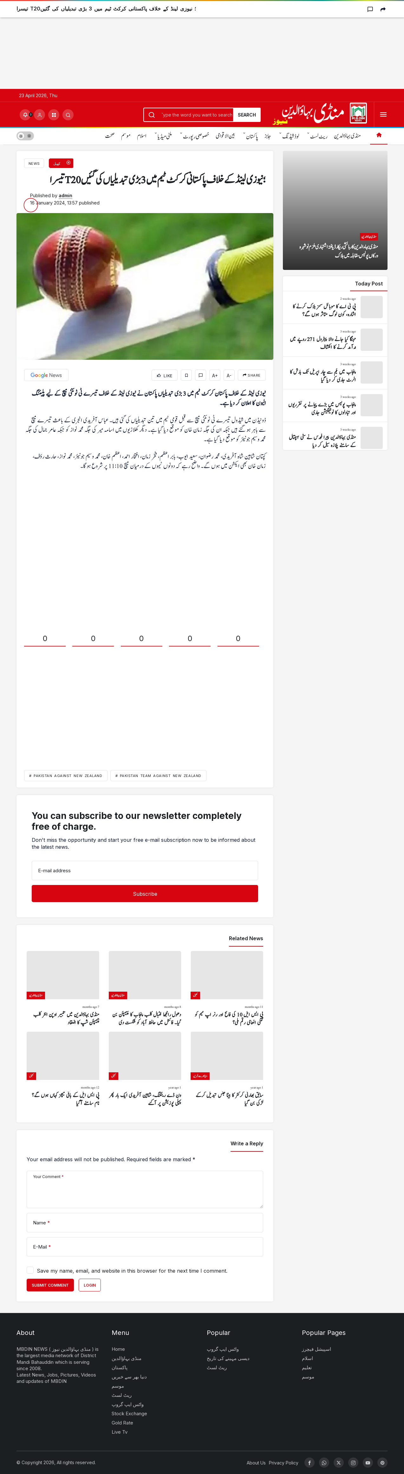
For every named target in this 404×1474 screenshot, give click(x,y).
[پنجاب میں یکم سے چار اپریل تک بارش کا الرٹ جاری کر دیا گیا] (335, 373)
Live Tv (119, 1432)
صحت (110, 136)
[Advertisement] (190, 44)
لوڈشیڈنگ (290, 137)
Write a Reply (247, 1143)
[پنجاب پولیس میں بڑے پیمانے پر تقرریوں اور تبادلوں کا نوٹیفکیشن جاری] (335, 405)
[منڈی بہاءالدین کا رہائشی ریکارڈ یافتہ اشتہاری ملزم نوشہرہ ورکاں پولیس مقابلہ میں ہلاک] (335, 210)
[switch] (25, 135)
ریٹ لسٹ (319, 137)
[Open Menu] (383, 114)
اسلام (142, 136)
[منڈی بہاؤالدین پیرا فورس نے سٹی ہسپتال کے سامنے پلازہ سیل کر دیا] (335, 438)
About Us (256, 1462)
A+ (215, 375)
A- (229, 375)
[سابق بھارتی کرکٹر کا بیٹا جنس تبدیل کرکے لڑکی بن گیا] (227, 1070)
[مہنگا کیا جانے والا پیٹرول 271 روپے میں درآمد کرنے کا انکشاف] (335, 340)
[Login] (39, 114)
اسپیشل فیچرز (316, 1349)
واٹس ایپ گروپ (128, 1404)
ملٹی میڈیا (165, 137)
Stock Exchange (129, 1413)
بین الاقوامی (225, 136)
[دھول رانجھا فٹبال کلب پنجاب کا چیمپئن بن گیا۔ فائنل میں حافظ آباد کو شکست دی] (145, 989)
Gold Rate (122, 1423)
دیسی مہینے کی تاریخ (228, 1358)
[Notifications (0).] (25, 114)
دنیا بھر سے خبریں (129, 1377)
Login (90, 1285)
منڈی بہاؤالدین (347, 136)
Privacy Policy (283, 1462)
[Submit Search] (68, 114)
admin (65, 195)
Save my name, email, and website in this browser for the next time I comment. (132, 1271)
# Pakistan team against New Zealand (158, 776)
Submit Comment (50, 1285)
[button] (53, 114)
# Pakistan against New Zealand (65, 776)
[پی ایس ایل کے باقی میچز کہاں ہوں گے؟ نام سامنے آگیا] (63, 1070)
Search (247, 114)
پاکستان (252, 137)
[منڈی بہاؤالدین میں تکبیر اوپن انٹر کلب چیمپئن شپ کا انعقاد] (63, 989)
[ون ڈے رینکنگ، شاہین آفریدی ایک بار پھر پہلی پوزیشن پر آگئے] (145, 1070)
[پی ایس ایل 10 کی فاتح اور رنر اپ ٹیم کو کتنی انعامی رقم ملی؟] (227, 989)
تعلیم (307, 1367)
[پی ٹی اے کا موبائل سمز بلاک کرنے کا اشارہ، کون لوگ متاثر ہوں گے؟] (335, 307)
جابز (267, 136)
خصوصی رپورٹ (196, 137)
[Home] (379, 135)
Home (118, 1349)
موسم (126, 136)
